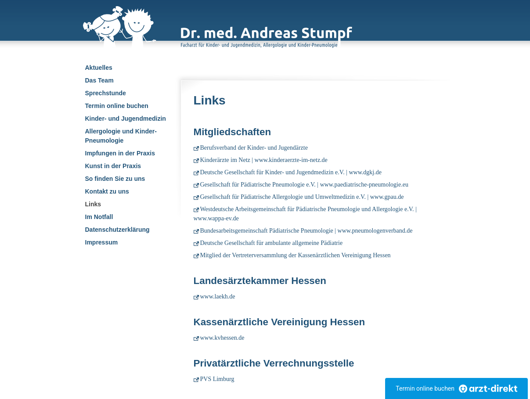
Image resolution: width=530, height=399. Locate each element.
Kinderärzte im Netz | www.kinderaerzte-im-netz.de (264, 160)
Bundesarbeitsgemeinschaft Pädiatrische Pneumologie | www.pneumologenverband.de (306, 230)
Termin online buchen (116, 105)
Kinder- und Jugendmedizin (125, 118)
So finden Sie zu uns (115, 178)
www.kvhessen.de (222, 337)
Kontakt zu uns (107, 191)
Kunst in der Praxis (113, 165)
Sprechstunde (105, 93)
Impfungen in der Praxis (120, 153)
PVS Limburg (217, 379)
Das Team (99, 80)
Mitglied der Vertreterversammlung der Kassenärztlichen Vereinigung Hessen (295, 255)
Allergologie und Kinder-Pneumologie (121, 136)
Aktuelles (98, 67)
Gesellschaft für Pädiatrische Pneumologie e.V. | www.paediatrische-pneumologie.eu (304, 184)
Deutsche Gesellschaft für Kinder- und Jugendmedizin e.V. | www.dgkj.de (291, 172)
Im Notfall (99, 216)
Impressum (101, 242)
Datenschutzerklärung (117, 229)
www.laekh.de (217, 296)
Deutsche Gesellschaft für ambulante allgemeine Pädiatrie (271, 243)
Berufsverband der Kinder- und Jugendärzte (254, 147)
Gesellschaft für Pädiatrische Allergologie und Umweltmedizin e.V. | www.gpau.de (302, 197)
